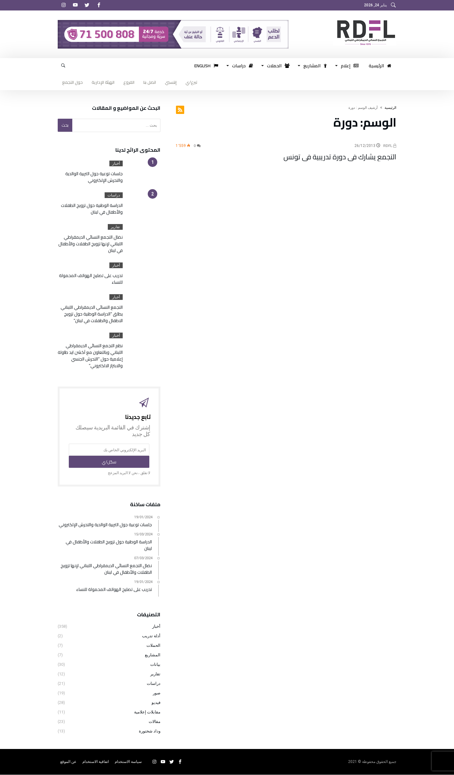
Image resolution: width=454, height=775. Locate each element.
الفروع (128, 82)
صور (156, 693)
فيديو (156, 702)
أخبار (116, 163)
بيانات (155, 664)
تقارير (115, 227)
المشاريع (152, 655)
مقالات (154, 721)
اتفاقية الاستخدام (95, 762)
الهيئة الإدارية (103, 82)
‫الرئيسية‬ (390, 108)
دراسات (113, 195)
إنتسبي (171, 82)
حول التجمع (72, 82)
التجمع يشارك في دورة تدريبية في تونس (339, 156)
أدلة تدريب (151, 636)
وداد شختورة (149, 731)
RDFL (389, 145)
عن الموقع (68, 762)
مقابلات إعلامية (147, 712)
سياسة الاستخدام (128, 762)
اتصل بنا (149, 82)
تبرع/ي (191, 82)
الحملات (153, 645)
